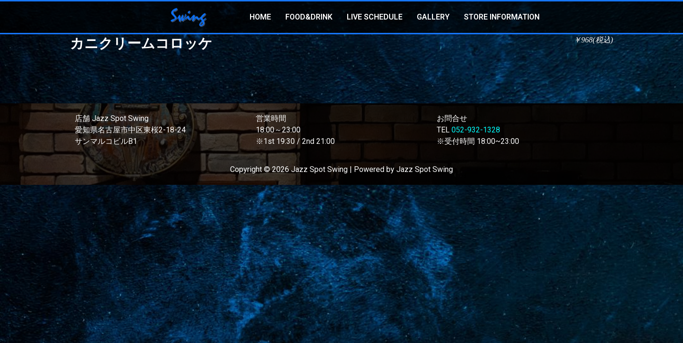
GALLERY (433, 16)
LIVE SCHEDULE (374, 16)
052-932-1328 (476, 129)
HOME (260, 16)
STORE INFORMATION (502, 16)
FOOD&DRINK (308, 16)
